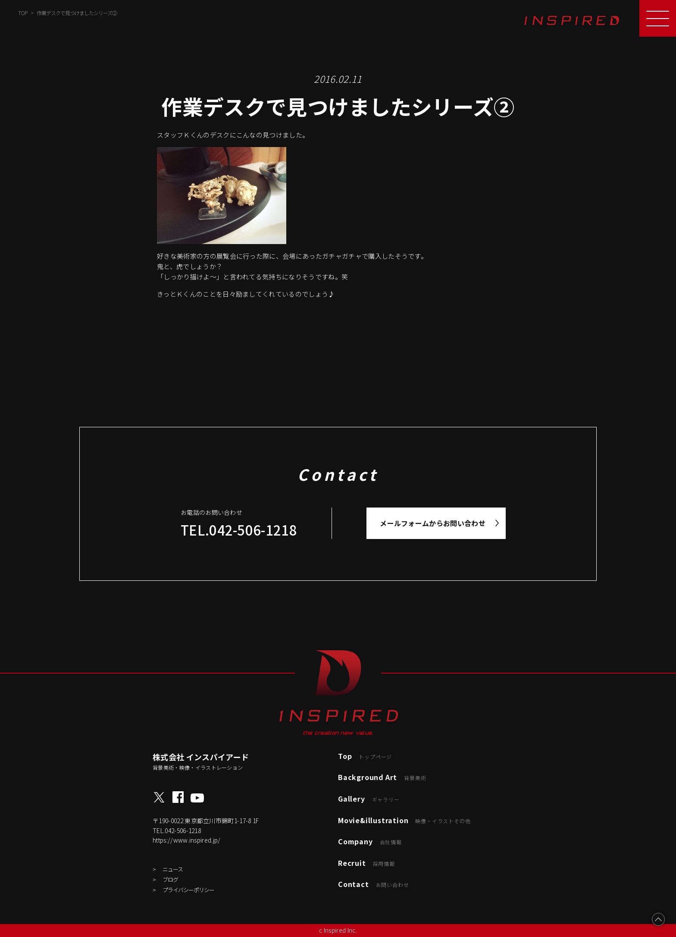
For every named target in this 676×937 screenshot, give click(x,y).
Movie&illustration (404, 820)
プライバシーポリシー (188, 890)
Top (365, 756)
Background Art (382, 777)
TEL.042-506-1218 (239, 529)
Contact (373, 884)
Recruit (366, 863)
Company (370, 841)
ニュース (173, 869)
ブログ (170, 879)
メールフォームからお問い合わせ (432, 523)
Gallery (369, 798)
